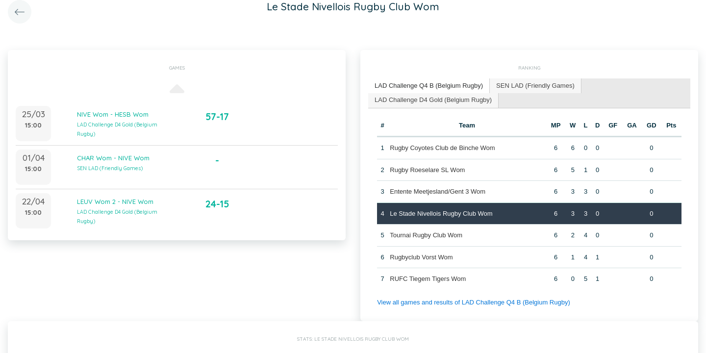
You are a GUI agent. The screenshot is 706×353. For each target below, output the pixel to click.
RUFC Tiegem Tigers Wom (428, 278)
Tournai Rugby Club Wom (426, 235)
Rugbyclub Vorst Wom (421, 257)
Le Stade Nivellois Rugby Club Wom (441, 213)
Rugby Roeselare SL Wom (427, 170)
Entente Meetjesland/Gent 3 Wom (437, 191)
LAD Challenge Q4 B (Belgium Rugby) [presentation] (429, 85)
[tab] (429, 86)
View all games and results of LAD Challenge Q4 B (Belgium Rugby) (473, 302)
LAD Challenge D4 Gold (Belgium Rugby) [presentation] (433, 99)
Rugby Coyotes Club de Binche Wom (442, 147)
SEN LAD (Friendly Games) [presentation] (535, 85)
